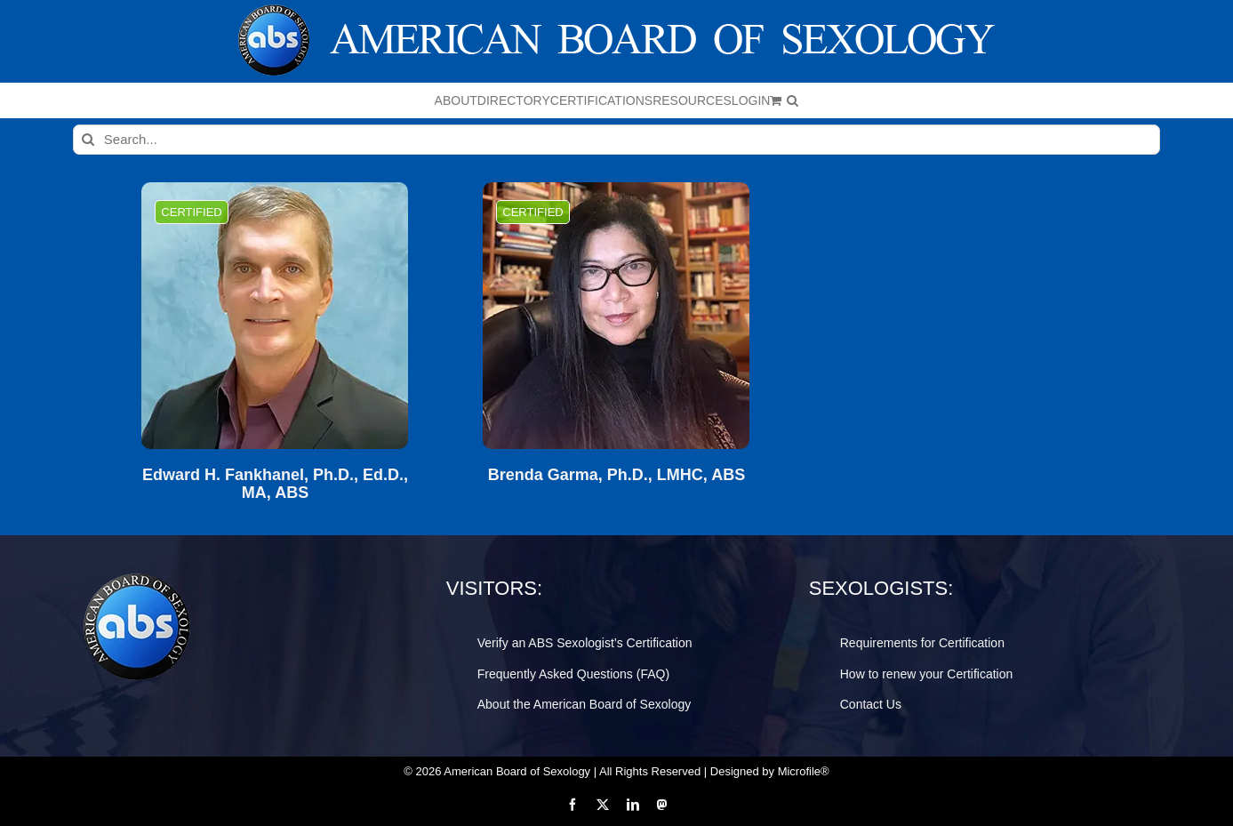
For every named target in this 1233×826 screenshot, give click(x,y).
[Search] (88, 139)
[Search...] (616, 139)
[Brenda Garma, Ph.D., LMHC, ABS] (616, 315)
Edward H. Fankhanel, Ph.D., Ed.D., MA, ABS (275, 484)
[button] (792, 100)
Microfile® (803, 771)
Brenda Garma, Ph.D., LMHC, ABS (616, 475)
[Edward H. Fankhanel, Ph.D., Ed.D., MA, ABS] (274, 315)
